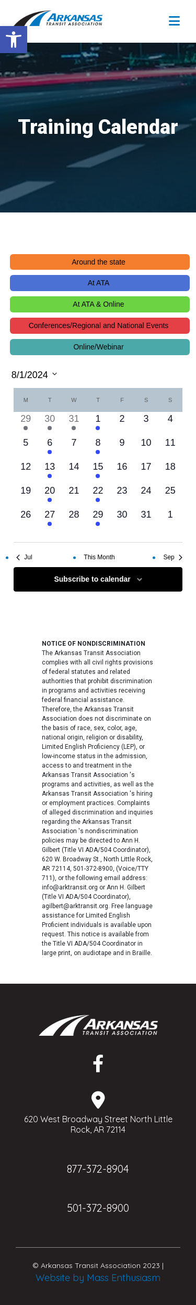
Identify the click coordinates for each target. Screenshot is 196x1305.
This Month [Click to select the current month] (99, 557)
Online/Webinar (98, 347)
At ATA (99, 283)
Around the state (98, 262)
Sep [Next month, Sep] (172, 557)
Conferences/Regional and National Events (99, 325)
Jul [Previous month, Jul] (24, 557)
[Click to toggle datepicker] (34, 374)
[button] (13, 39)
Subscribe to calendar (92, 579)
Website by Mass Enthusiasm (98, 1278)
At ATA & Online (98, 304)
